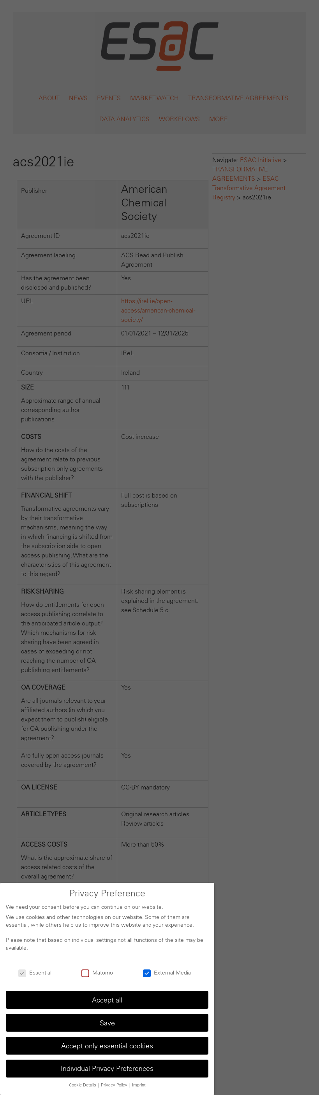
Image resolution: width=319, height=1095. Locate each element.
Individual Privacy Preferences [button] (107, 1068)
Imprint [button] (139, 1085)
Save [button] (107, 1023)
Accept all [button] (107, 1000)
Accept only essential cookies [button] (107, 1046)
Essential (34, 972)
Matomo (97, 972)
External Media (167, 972)
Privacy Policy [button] (115, 1085)
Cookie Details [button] (83, 1085)
